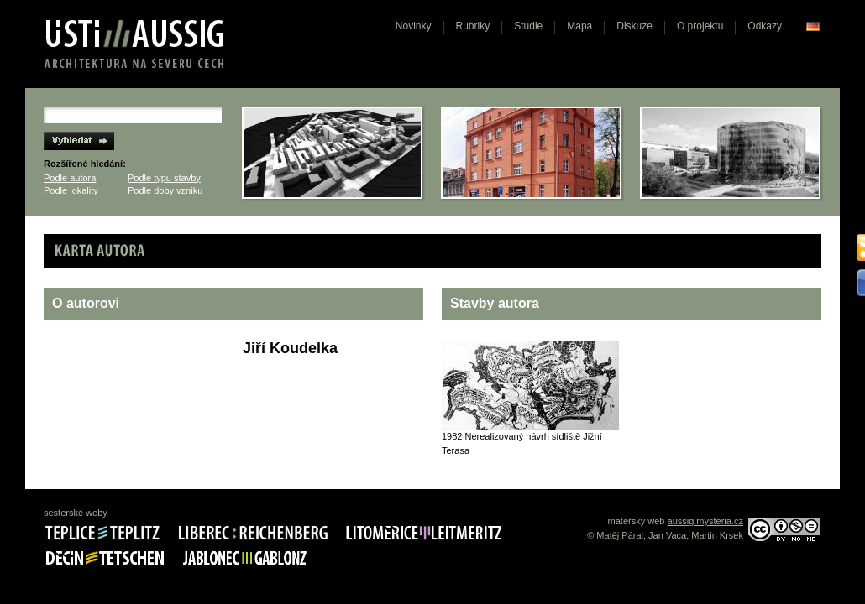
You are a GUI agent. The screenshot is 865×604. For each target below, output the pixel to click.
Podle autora (70, 178)
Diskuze (634, 26)
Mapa (579, 26)
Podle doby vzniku (165, 190)
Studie (528, 26)
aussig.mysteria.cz (705, 521)
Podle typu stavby (164, 178)
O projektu (700, 26)
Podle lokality (71, 190)
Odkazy (764, 26)
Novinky (414, 26)
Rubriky (473, 26)
